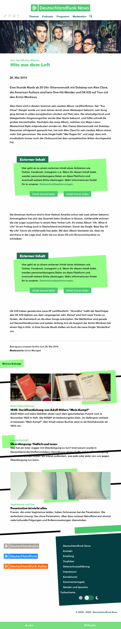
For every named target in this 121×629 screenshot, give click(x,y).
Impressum (70, 571)
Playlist (91, 625)
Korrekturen (70, 576)
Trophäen (68, 561)
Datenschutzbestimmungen (56, 184)
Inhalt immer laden (77, 193)
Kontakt (67, 550)
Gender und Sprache (75, 587)
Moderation (79, 16)
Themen (34, 16)
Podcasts (47, 16)
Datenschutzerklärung (76, 566)
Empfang (68, 555)
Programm (63, 16)
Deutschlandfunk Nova (77, 545)
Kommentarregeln (74, 581)
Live (30, 625)
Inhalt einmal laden (43, 193)
